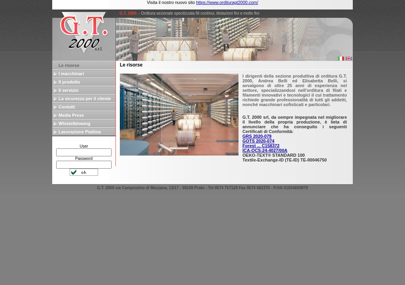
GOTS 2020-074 (258, 141)
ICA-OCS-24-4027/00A (265, 150)
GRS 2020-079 (256, 136)
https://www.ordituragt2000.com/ (227, 2)
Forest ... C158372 (261, 145)
